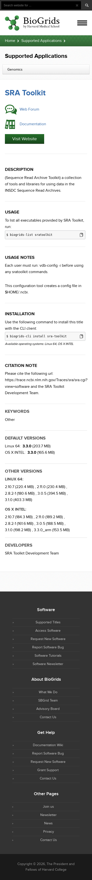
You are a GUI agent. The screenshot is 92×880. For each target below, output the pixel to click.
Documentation (33, 124)
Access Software (48, 631)
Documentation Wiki (48, 745)
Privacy (48, 832)
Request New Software (48, 639)
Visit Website (24, 138)
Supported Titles (48, 622)
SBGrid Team (48, 701)
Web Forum (29, 109)
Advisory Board (48, 709)
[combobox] (46, 69)
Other (10, 419)
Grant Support (48, 770)
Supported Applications (41, 40)
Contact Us (48, 717)
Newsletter (48, 815)
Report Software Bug (48, 647)
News (48, 823)
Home (10, 40)
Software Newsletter (48, 664)
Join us (48, 807)
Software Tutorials (48, 656)
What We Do (48, 692)
